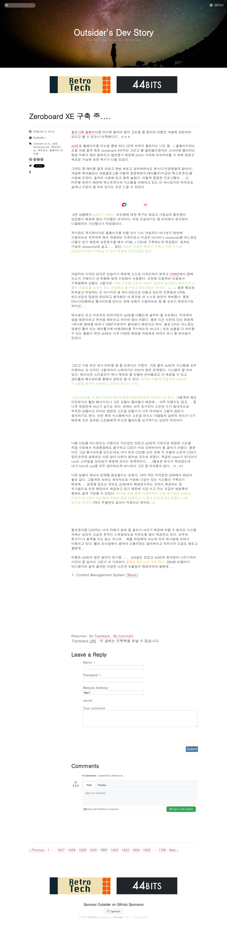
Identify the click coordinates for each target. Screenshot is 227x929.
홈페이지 (91, 132)
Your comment (94, 708)
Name (89, 662)
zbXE (75, 145)
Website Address (95, 687)
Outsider (92, 917)
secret (88, 700)
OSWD (174, 274)
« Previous (37, 849)
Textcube (117, 917)
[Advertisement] (134, 604)
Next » (173, 849)
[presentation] (108, 735)
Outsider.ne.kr (41, 143)
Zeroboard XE (41, 147)
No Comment (123, 635)
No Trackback (100, 635)
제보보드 (43, 150)
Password (91, 675)
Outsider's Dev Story (113, 32)
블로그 (76, 132)
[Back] (132, 574)
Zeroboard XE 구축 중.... (70, 116)
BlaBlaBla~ (40, 137)
